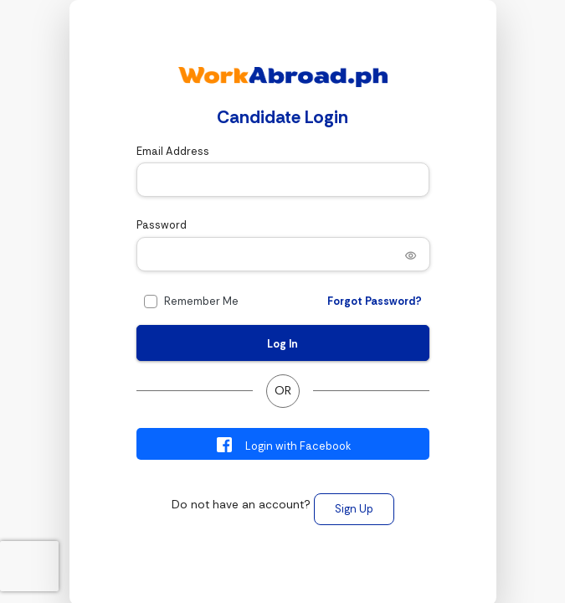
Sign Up (354, 509)
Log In (282, 344)
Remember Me (201, 301)
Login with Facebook (282, 445)
